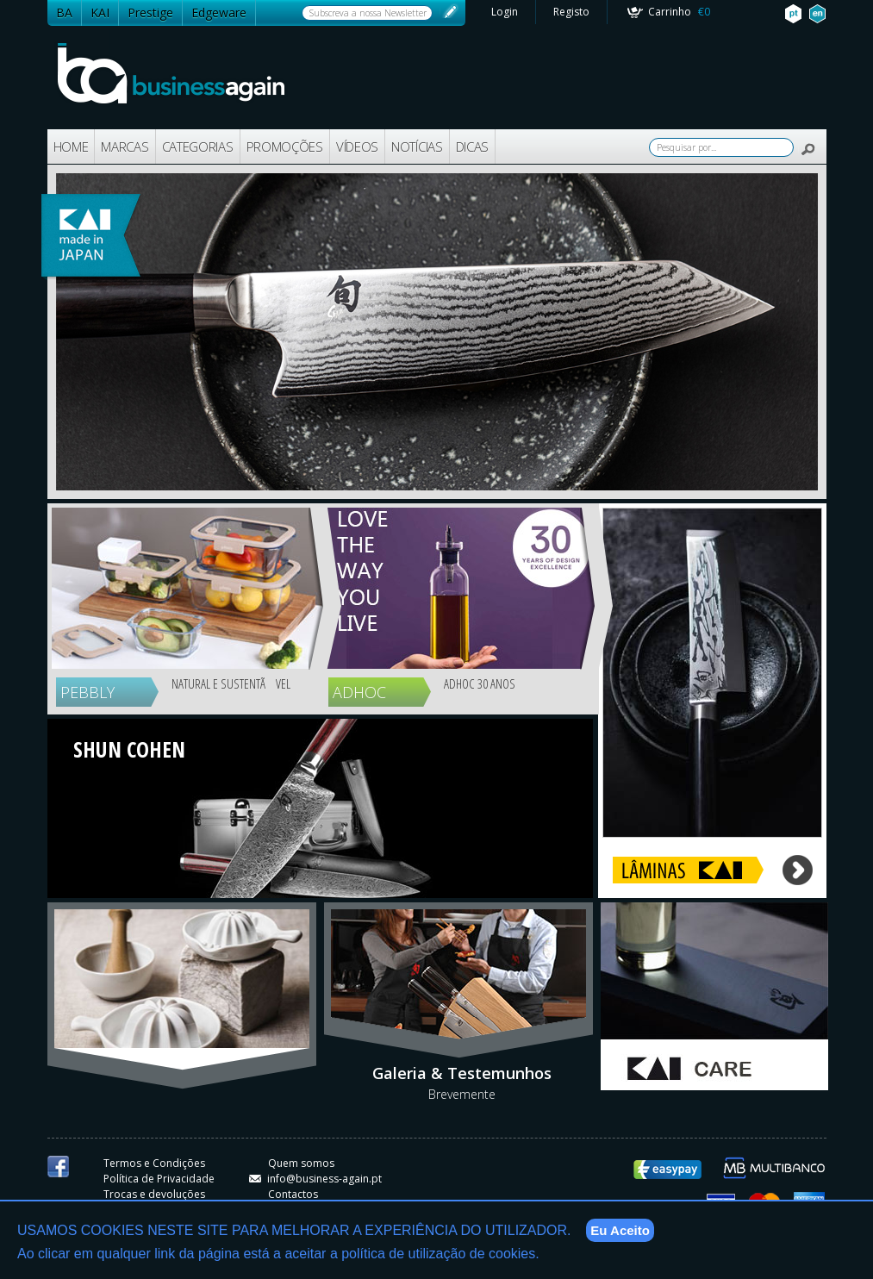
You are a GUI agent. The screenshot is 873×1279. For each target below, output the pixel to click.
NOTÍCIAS (417, 146)
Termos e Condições (154, 1163)
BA (64, 12)
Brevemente (462, 1094)
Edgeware (218, 12)
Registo (571, 11)
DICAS (473, 146)
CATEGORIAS (198, 146)
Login (504, 11)
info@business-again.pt (315, 1178)
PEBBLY (87, 692)
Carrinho (679, 11)
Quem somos (301, 1163)
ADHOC (359, 692)
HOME (71, 146)
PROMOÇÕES (284, 146)
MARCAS (124, 146)
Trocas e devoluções (154, 1194)
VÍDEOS (357, 146)
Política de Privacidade (159, 1178)
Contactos (293, 1194)
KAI (99, 12)
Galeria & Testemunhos (462, 1073)
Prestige (150, 12)
